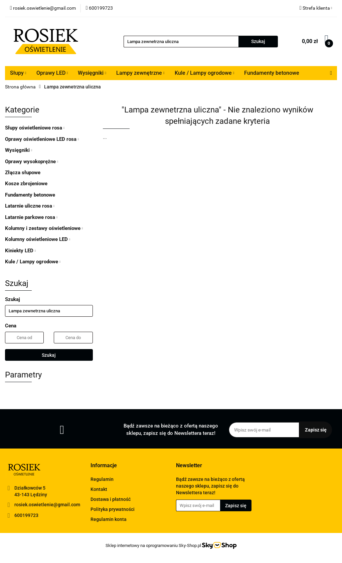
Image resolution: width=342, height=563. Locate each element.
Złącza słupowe (22, 173)
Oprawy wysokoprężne (31, 162)
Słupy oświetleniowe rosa (34, 128)
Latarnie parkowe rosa (31, 217)
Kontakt (99, 489)
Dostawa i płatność (111, 499)
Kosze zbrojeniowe (26, 184)
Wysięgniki (92, 73)
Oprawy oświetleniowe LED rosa (42, 139)
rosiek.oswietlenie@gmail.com (47, 504)
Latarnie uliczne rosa (29, 206)
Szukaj (49, 355)
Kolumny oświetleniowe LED (37, 239)
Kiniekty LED (20, 251)
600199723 (26, 515)
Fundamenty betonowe (271, 73)
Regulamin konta (109, 519)
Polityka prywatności (113, 509)
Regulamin (102, 479)
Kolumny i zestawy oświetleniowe (44, 228)
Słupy (18, 73)
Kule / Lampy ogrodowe (204, 73)
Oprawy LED (52, 73)
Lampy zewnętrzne (140, 73)
